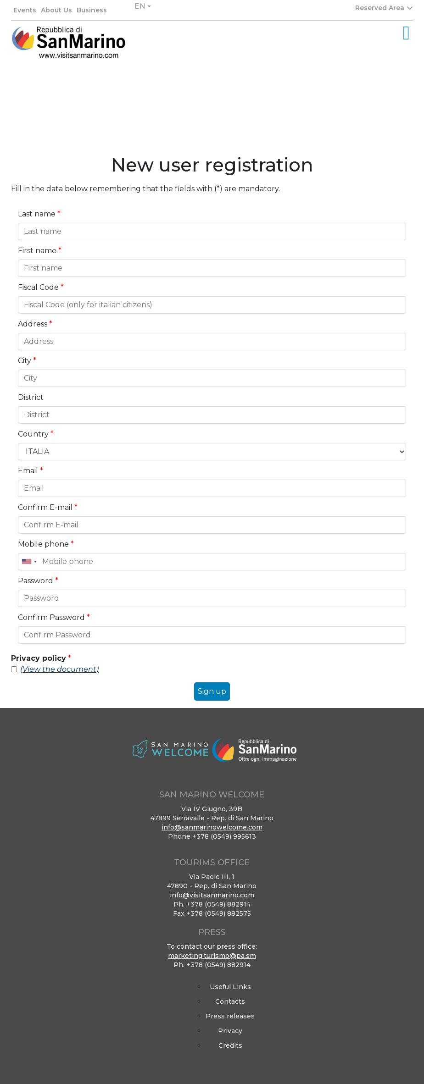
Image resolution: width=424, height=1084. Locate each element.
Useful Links (230, 987)
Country (36, 434)
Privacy (230, 1031)
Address (35, 324)
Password (38, 580)
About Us (56, 10)
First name (39, 250)
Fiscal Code (41, 287)
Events (24, 10)
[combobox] (28, 561)
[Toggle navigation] (406, 33)
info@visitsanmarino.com (212, 895)
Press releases (230, 1016)
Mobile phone (46, 544)
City (27, 360)
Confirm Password (54, 617)
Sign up (212, 691)
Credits (230, 1045)
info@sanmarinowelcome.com (212, 827)
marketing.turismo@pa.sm (212, 955)
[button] (142, 6)
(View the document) (59, 669)
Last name (39, 214)
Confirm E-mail (48, 507)
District (31, 397)
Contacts (230, 1001)
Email (30, 470)
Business (92, 10)
